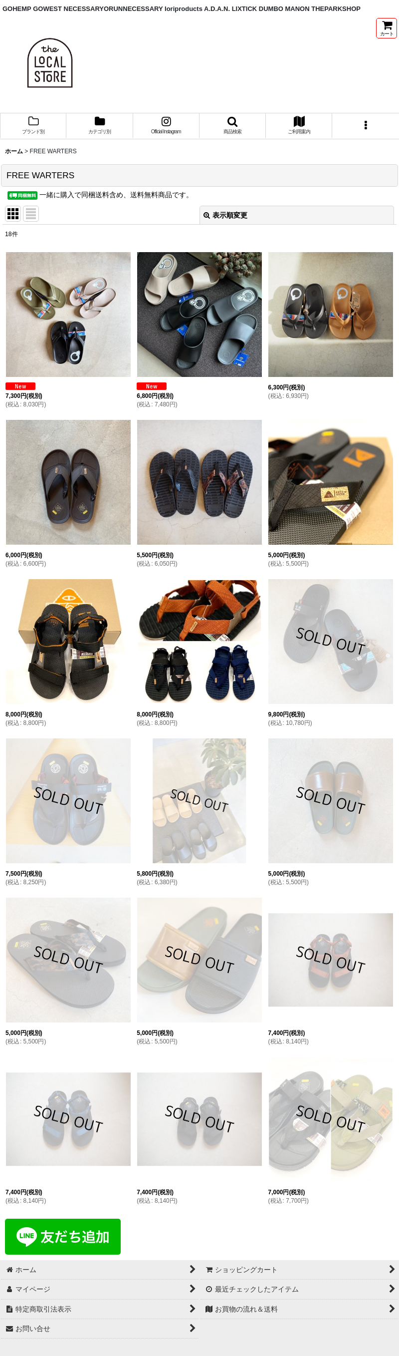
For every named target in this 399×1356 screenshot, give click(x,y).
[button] (233, 126)
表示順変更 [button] (225, 215)
